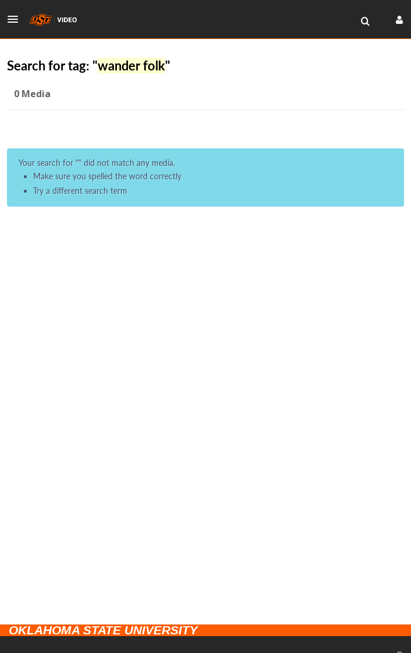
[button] (16, 19)
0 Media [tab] (32, 93)
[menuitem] (365, 21)
